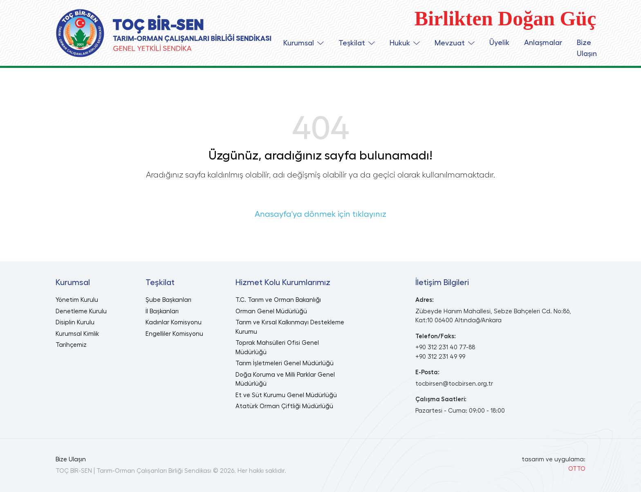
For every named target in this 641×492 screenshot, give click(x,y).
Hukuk (400, 43)
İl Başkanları (162, 311)
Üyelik (499, 42)
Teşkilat (351, 43)
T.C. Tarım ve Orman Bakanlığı (278, 300)
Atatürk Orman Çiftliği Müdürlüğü (284, 406)
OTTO (576, 469)
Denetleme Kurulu (81, 311)
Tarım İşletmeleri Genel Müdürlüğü (284, 363)
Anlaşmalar (543, 42)
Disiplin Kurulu (75, 322)
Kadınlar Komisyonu (174, 322)
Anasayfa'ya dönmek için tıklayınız (320, 214)
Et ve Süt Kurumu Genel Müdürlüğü (286, 395)
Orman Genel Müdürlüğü (271, 311)
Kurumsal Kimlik (77, 334)
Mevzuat (450, 43)
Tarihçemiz (71, 345)
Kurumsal (298, 43)
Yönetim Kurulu (77, 300)
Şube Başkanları (168, 300)
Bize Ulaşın (587, 48)
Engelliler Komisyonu (174, 334)
